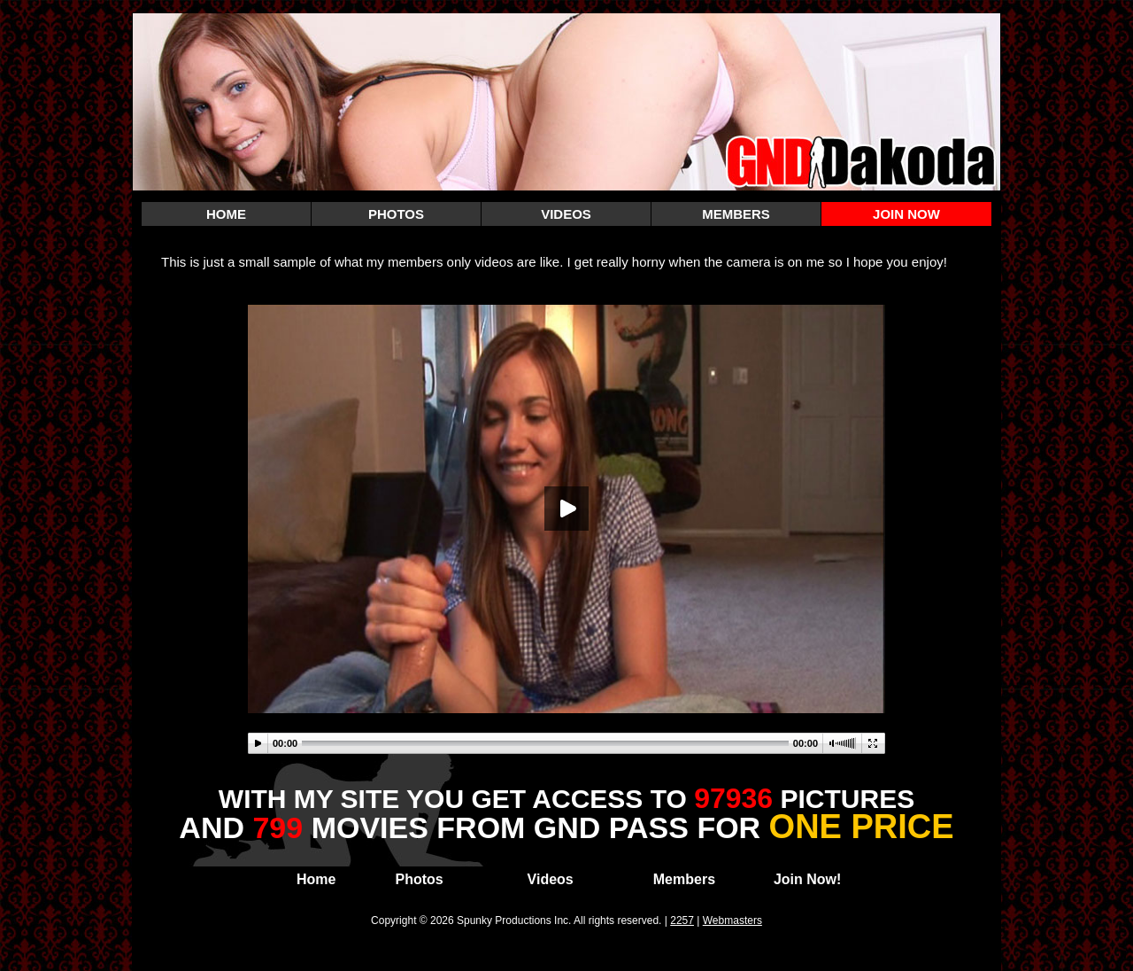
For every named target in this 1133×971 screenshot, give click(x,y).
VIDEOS (566, 213)
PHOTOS (396, 213)
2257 (682, 920)
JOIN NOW (906, 213)
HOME (226, 213)
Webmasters (732, 920)
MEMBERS (736, 213)
